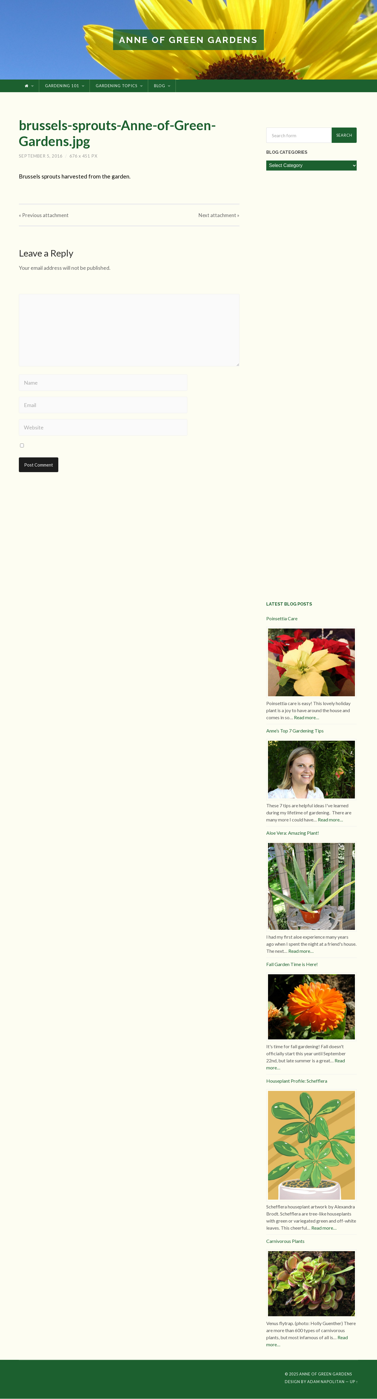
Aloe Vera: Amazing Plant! (292, 833)
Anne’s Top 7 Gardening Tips (295, 731)
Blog (159, 86)
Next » (219, 215)
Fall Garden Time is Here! (292, 964)
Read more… (306, 717)
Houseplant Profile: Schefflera (296, 1081)
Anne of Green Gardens (188, 39)
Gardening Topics (117, 86)
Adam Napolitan (326, 1382)
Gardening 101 (62, 86)
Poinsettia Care (281, 618)
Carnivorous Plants (285, 1241)
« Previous (44, 215)
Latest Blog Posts (289, 604)
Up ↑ (354, 1382)
